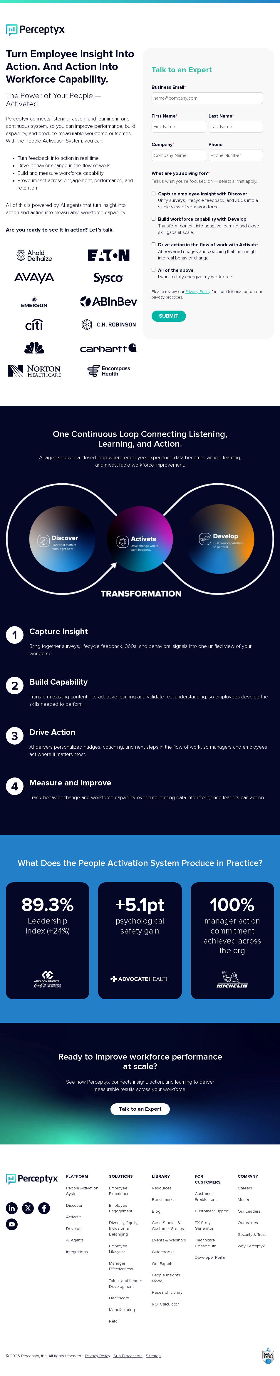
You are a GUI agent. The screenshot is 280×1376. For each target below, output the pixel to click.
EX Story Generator (204, 1226)
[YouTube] (12, 1224)
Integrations (77, 1252)
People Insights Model (166, 1278)
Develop (74, 1229)
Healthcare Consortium (205, 1243)
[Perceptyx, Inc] (32, 1179)
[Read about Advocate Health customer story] (140, 940)
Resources (162, 1188)
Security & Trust (252, 1235)
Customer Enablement (206, 1197)
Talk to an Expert (140, 1109)
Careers (245, 1188)
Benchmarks (163, 1200)
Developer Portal (210, 1258)
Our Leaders (249, 1211)
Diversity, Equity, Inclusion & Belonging (123, 1228)
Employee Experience (119, 1191)
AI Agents (75, 1240)
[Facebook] (44, 1208)
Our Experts (162, 1264)
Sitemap (153, 1356)
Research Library (167, 1292)
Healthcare (119, 1298)
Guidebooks (163, 1252)
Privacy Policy (197, 292)
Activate (73, 1217)
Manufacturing (122, 1310)
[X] (28, 1208)
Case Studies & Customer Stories (168, 1226)
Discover (74, 1206)
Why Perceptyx (251, 1246)
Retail (114, 1321)
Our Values (248, 1223)
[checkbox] (207, 235)
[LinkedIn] (12, 1208)
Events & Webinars (169, 1240)
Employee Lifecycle (118, 1249)
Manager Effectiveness (121, 1266)
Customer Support (212, 1211)
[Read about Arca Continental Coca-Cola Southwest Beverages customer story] (47, 940)
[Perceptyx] (35, 30)
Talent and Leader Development (125, 1284)
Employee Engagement (120, 1209)
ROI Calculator (165, 1304)
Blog (156, 1211)
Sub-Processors (127, 1356)
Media (243, 1200)
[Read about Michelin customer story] (232, 940)
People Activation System (82, 1191)
